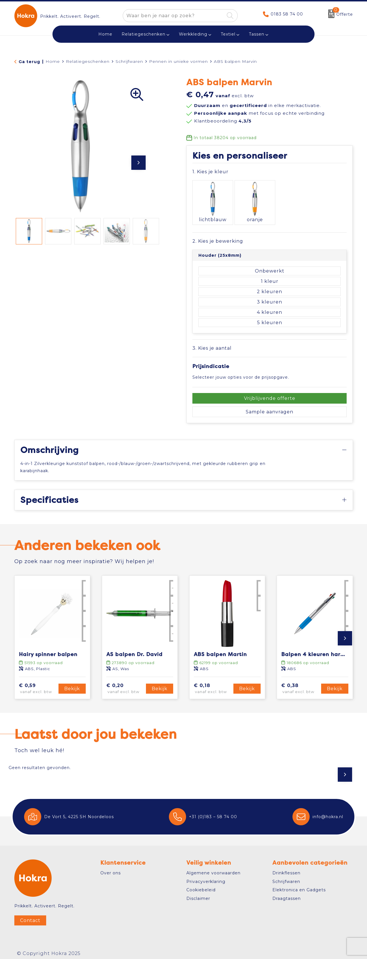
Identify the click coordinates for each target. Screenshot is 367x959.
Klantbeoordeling (222, 121)
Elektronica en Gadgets (299, 886)
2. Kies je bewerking (217, 237)
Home (53, 61)
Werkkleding (193, 34)
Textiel (228, 34)
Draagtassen (286, 894)
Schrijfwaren (129, 61)
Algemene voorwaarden (213, 869)
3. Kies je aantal (212, 344)
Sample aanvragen (269, 408)
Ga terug (29, 61)
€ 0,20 (125, 685)
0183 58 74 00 (287, 14)
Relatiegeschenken (143, 34)
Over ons (110, 869)
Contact (30, 917)
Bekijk (72, 685)
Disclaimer (198, 894)
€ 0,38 (300, 685)
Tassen (256, 34)
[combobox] (174, 16)
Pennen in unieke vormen (178, 61)
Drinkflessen (286, 869)
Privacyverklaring (205, 877)
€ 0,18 (213, 685)
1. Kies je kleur (210, 171)
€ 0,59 (38, 685)
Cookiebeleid (201, 886)
